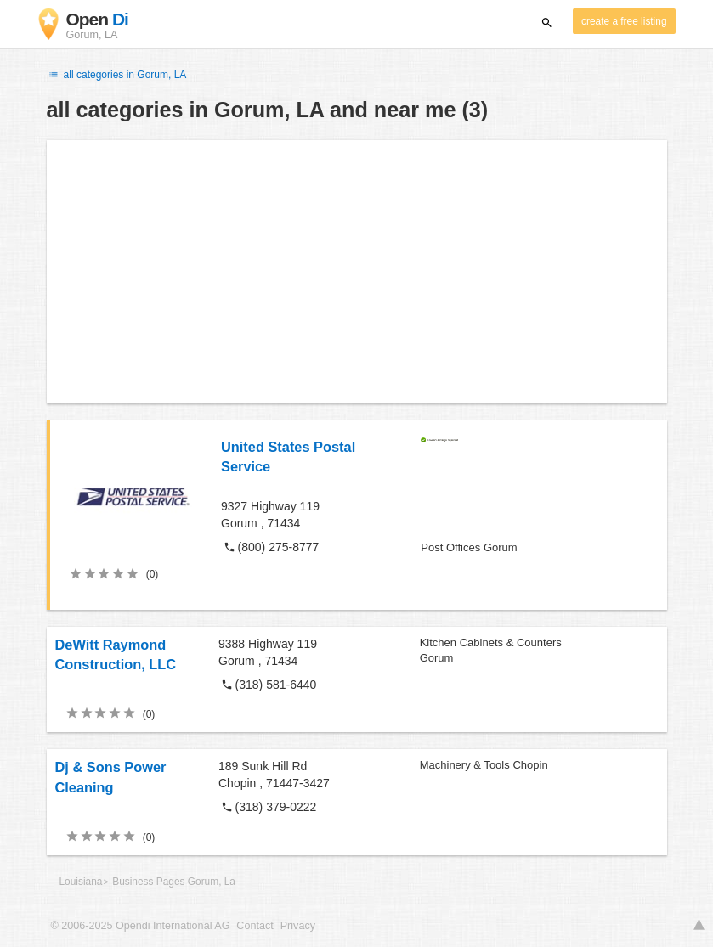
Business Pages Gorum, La (173, 882)
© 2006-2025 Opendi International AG (140, 926)
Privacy (297, 926)
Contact (254, 926)
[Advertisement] (357, 272)
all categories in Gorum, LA (117, 75)
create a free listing (623, 21)
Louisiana (81, 882)
